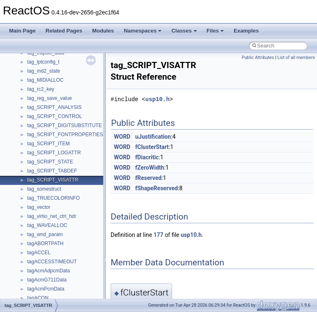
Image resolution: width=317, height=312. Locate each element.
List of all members (296, 57)
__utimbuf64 (40, 249)
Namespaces (143, 31)
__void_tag (39, 258)
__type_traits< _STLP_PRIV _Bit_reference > (77, 149)
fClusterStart (151, 147)
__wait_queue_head (49, 295)
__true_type (40, 77)
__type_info (40, 122)
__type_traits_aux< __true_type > (64, 204)
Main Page (22, 31)
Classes (183, 31)
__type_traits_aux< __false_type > (65, 195)
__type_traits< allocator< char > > (64, 158)
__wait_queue (42, 285)
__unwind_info (43, 222)
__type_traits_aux (46, 186)
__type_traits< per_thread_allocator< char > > (77, 167)
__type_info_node (46, 131)
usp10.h (157, 99)
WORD (122, 136)
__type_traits (41, 140)
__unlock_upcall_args (51, 213)
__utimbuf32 (40, 240)
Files (215, 31)
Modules (103, 31)
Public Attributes (257, 57)
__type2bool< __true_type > (58, 113)
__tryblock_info (44, 86)
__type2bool (40, 95)
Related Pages (63, 31)
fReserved (148, 178)
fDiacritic (146, 157)
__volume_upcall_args (52, 267)
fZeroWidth (149, 167)
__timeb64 (38, 58)
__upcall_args (42, 231)
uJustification (153, 136)
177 (158, 235)
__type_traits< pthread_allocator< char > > (74, 177)
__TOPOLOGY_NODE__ (55, 68)
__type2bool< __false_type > (59, 104)
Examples (246, 31)
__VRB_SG (40, 276)
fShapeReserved (156, 188)
